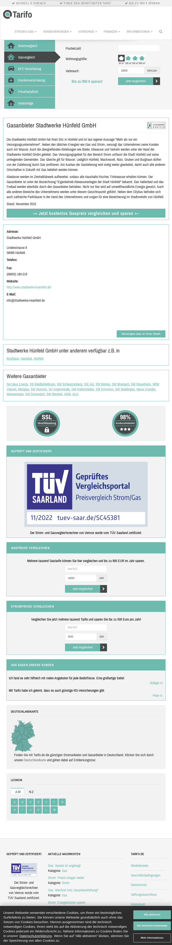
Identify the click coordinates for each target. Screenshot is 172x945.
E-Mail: (11, 294)
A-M (18, 792)
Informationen (140, 31)
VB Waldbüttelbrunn (42, 384)
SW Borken (103, 384)
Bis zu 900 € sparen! (87, 81)
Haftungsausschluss (144, 894)
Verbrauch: (72, 71)
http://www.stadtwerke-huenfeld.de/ (29, 287)
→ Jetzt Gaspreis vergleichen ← (86, 213)
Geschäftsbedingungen (145, 875)
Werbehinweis (140, 865)
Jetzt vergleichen (143, 81)
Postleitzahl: (74, 48)
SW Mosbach (120, 384)
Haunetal (26, 358)
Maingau (23, 389)
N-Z (31, 792)
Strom (66, 883)
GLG (75, 394)
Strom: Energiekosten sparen (66, 902)
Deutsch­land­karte (35, 760)
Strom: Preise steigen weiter (66, 878)
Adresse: (13, 231)
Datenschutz (139, 885)
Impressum (138, 904)
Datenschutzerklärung (35, 936)
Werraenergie (15, 394)
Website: (12, 281)
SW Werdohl (54, 394)
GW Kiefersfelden (82, 389)
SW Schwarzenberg (69, 384)
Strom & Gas (25, 31)
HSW (67, 394)
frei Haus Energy (17, 384)
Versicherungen (57, 31)
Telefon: (12, 260)
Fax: (9, 268)
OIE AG (89, 384)
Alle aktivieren (152, 914)
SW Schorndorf (35, 394)
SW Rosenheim (141, 384)
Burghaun (13, 358)
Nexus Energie (145, 389)
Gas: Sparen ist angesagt (64, 865)
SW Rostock (39, 389)
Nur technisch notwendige (152, 925)
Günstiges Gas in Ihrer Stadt (141, 333)
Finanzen (112, 31)
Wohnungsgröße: (76, 59)
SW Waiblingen (125, 389)
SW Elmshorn (104, 389)
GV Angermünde (59, 389)
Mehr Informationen (152, 937)
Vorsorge (87, 31)
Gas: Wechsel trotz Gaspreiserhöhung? (73, 890)
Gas (64, 871)
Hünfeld (38, 358)
